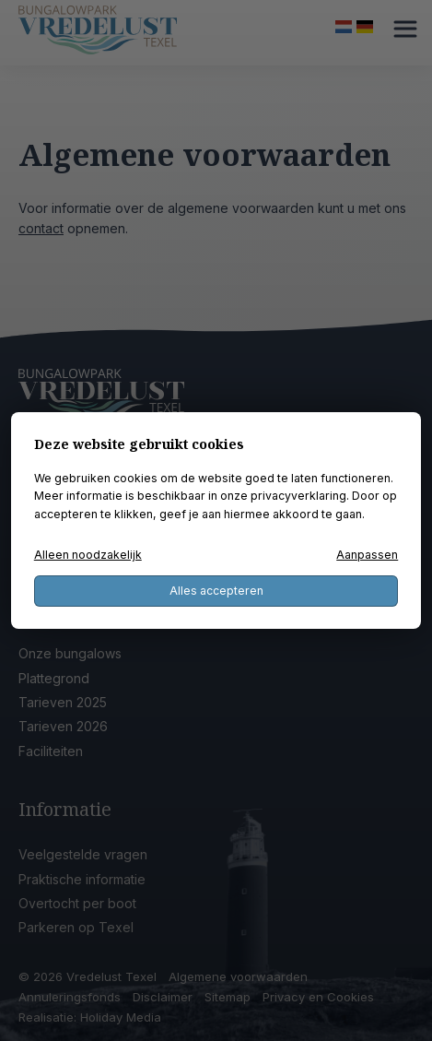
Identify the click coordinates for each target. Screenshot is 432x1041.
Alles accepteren (216, 590)
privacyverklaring (298, 496)
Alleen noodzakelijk (88, 555)
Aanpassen (367, 555)
